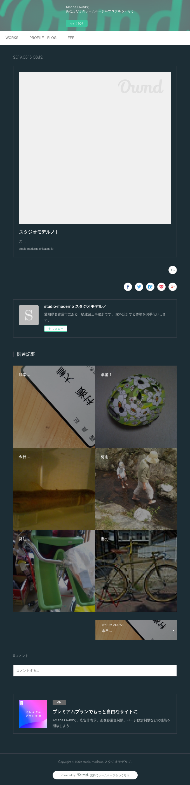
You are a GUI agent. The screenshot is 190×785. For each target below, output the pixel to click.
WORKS (12, 38)
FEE (71, 38)
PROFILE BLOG (43, 38)
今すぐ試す (77, 23)
